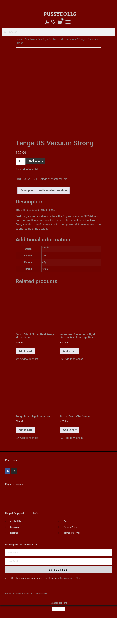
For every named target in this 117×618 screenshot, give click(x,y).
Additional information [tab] (53, 190)
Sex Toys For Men (48, 39)
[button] (68, 22)
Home (19, 39)
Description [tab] (27, 190)
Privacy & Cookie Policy (69, 578)
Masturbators (68, 39)
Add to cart (36, 160)
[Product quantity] (21, 161)
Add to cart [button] (25, 351)
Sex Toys (30, 39)
